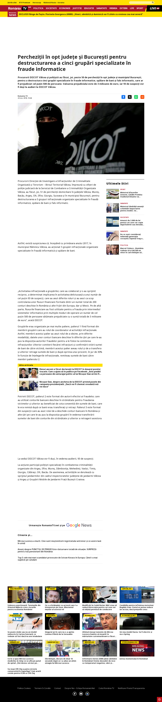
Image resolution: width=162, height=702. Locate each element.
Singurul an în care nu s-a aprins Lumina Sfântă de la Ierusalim (59, 633)
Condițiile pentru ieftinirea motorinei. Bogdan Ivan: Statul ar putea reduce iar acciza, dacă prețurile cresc (137, 607)
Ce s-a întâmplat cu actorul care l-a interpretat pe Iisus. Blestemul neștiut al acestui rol (61, 607)
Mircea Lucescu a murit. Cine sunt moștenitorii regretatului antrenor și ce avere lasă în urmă (59, 542)
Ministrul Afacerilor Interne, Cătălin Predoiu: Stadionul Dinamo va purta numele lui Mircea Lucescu (131, 195)
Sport (140, 8)
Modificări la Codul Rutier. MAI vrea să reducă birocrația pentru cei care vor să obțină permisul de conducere (99, 607)
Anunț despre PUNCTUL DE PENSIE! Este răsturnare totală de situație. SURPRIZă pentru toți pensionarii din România (57, 550)
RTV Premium (24, 3)
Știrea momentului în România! (134, 659)
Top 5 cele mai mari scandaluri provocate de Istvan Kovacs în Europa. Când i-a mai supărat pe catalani (57, 559)
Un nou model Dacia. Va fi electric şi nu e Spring (136, 633)
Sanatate (101, 8)
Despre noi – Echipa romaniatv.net (80, 688)
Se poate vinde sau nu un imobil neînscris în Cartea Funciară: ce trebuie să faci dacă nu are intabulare (25, 634)
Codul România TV (106, 688)
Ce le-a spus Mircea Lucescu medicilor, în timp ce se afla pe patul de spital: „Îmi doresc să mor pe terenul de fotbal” (24, 661)
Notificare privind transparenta (131, 688)
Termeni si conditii (42, 688)
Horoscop (37, 3)
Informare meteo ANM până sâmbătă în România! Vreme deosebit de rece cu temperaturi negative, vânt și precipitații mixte (99, 661)
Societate (51, 8)
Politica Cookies (24, 688)
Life (132, 8)
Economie (64, 8)
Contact (57, 688)
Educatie (89, 8)
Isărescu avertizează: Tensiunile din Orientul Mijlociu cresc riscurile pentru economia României (24, 607)
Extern (123, 8)
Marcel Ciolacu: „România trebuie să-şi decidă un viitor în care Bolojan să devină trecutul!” (131, 250)
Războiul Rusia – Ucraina (54, 3)
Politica (38, 8)
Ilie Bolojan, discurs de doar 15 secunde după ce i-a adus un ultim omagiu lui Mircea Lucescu (60, 661)
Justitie (77, 8)
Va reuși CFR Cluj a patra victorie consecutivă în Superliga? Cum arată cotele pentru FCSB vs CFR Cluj (24, 671)
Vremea (113, 8)
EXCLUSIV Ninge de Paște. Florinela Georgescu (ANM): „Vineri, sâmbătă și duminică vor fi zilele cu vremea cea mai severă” (81, 14)
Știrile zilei (12, 3)
